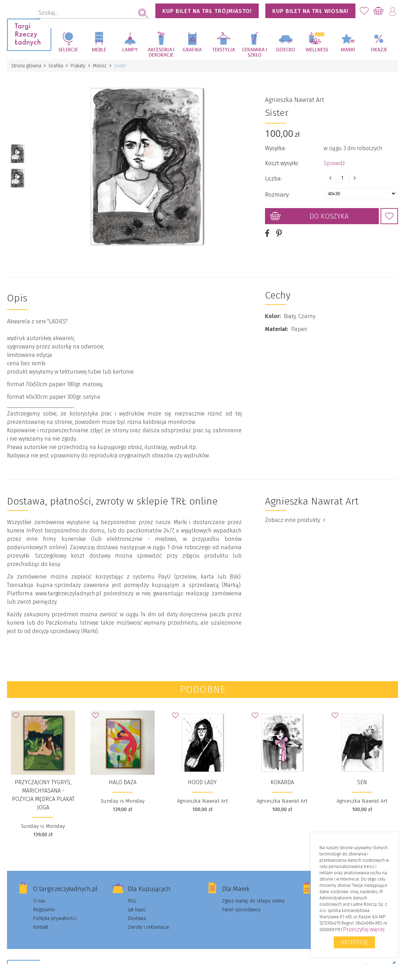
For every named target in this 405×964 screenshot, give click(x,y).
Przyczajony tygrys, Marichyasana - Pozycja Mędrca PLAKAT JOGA (43, 795)
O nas (39, 901)
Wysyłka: (275, 148)
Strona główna (26, 66)
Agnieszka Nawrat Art (294, 100)
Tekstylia (223, 49)
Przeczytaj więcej (363, 929)
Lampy (130, 49)
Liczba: (273, 178)
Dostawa (137, 918)
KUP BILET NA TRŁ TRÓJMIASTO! (207, 11)
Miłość (100, 66)
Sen (362, 782)
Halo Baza (123, 782)
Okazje (379, 49)
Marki (348, 49)
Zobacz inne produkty (295, 520)
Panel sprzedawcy (241, 910)
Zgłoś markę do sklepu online (253, 901)
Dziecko (285, 49)
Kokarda (282, 782)
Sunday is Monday (43, 826)
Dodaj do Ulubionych (389, 216)
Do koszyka (329, 216)
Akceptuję (354, 942)
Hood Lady (202, 782)
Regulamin (44, 910)
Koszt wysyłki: (282, 163)
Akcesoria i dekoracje (161, 52)
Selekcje (68, 49)
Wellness (316, 49)
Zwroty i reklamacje (148, 927)
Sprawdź (334, 163)
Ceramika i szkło (254, 52)
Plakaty (78, 66)
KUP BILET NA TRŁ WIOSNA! (310, 11)
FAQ (132, 901)
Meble (99, 49)
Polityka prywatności (54, 918)
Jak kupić (137, 910)
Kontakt (40, 927)
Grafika (192, 49)
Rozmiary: (277, 194)
